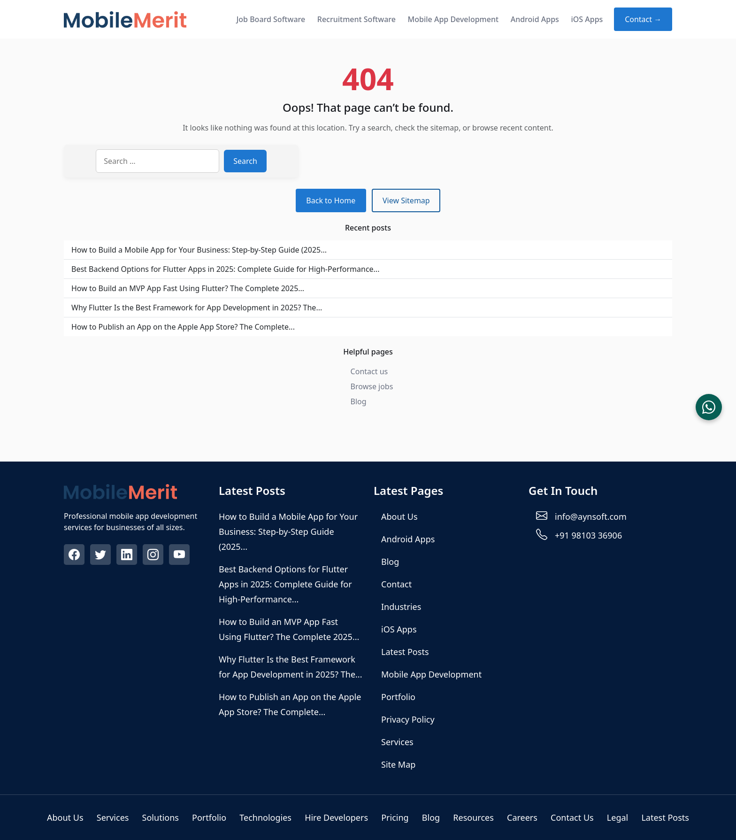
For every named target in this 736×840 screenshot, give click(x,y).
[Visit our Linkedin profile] (127, 556)
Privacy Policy (408, 719)
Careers (522, 817)
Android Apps (535, 19)
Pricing (394, 817)
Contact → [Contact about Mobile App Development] (643, 19)
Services (397, 742)
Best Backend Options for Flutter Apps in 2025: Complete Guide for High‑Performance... (225, 269)
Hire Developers (336, 817)
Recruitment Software (356, 19)
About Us (399, 516)
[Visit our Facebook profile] (75, 556)
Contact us (369, 371)
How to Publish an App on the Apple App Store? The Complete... (183, 327)
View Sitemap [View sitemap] (406, 200)
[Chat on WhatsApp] (709, 407)
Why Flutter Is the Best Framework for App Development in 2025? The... (196, 307)
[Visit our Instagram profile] (154, 556)
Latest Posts (405, 651)
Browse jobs (372, 386)
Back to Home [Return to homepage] (330, 200)
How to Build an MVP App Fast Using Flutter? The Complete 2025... (187, 288)
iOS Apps (587, 19)
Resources (473, 817)
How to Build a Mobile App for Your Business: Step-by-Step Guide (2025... (199, 250)
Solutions (160, 817)
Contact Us (572, 817)
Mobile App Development (453, 19)
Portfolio (398, 696)
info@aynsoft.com (591, 516)
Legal (617, 817)
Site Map (398, 764)
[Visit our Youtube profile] (180, 556)
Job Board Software (271, 19)
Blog (359, 401)
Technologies (265, 817)
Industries (401, 606)
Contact (396, 584)
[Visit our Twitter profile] (101, 556)
